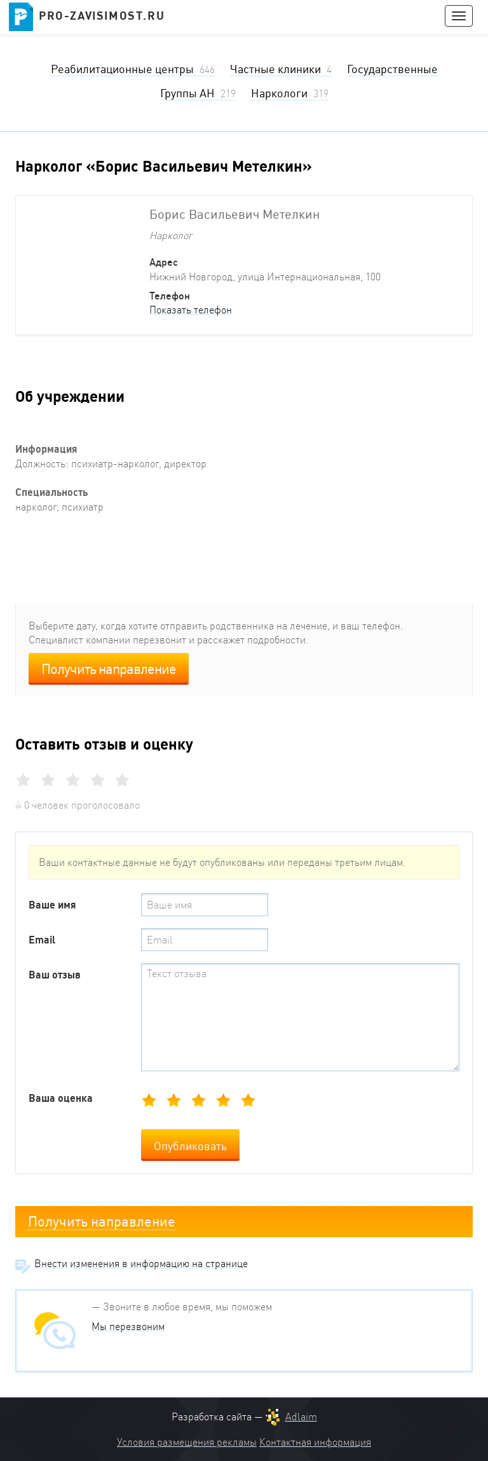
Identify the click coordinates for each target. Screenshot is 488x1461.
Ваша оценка (61, 1098)
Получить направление (108, 668)
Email (42, 939)
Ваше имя (52, 904)
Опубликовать (190, 1146)
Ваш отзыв (55, 974)
